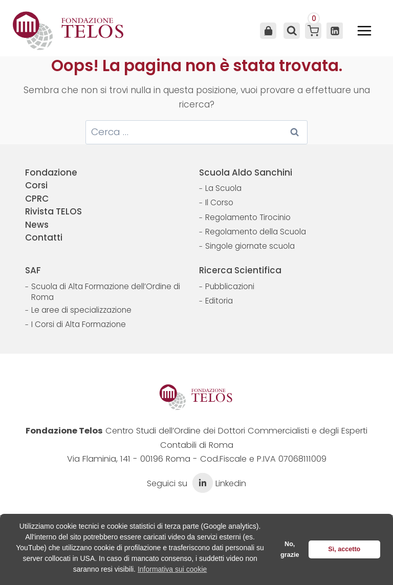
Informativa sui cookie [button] (172, 569)
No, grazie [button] (289, 549)
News (37, 225)
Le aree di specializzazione (81, 310)
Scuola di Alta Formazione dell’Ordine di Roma (105, 292)
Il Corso (219, 202)
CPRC (37, 198)
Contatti (43, 237)
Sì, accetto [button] (344, 549)
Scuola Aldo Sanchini (245, 172)
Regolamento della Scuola (255, 231)
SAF (33, 270)
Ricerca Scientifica (240, 270)
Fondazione (51, 172)
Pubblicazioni (229, 286)
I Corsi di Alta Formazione (78, 324)
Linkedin (218, 483)
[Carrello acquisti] (313, 31)
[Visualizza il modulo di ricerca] (290, 31)
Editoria (219, 300)
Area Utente (268, 31)
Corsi (36, 185)
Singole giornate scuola (250, 246)
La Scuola (223, 188)
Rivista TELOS (53, 211)
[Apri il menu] (364, 30)
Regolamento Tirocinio (248, 217)
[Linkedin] (334, 31)
